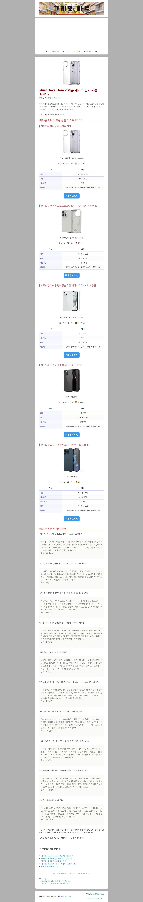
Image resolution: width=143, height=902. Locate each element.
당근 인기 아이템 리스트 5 (50, 866)
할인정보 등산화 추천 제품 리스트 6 (53, 861)
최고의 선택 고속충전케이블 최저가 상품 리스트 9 (57, 881)
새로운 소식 (55, 51)
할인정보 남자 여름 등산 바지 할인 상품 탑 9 (56, 858)
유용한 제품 (87, 51)
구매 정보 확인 (71, 195)
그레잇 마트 (76, 51)
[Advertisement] (71, 32)
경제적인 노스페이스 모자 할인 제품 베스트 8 (57, 856)
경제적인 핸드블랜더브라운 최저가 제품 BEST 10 (58, 864)
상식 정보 (66, 51)
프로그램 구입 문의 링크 (94, 899)
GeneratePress (66, 896)
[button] (96, 51)
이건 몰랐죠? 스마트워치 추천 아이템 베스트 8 (55, 883)
